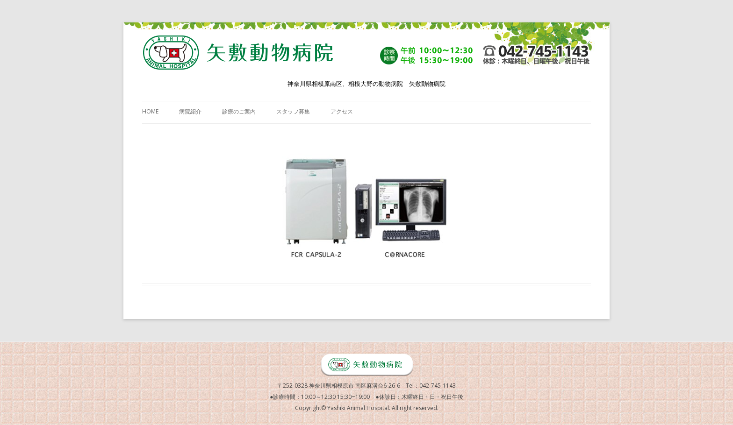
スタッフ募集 (293, 111)
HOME (150, 111)
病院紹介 (190, 111)
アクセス (342, 111)
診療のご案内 (239, 111)
